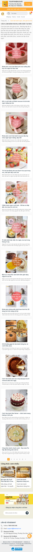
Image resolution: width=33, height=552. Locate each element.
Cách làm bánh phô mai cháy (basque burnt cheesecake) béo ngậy (15, 379)
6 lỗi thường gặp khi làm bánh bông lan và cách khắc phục (15, 345)
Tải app (28, 4)
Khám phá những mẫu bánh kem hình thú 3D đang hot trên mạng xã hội (15, 310)
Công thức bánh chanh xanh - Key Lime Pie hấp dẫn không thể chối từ (15, 449)
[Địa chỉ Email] (16, 513)
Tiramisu (14, 16)
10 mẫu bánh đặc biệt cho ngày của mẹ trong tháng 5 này (16, 241)
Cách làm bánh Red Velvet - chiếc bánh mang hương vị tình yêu (16, 414)
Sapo (22, 545)
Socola (23, 16)
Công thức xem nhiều (10, 464)
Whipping (8, 16)
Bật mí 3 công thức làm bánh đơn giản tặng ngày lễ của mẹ (15, 275)
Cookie (18, 16)
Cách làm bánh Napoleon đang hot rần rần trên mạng (23, 480)
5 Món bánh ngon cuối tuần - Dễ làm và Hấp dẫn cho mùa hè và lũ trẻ (15, 206)
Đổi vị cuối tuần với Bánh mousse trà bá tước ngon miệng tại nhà (16, 102)
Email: (12, 528)
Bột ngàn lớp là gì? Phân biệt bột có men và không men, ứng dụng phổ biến (7, 480)
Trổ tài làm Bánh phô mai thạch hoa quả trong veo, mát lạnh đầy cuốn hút (16, 171)
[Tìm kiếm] (9, 13)
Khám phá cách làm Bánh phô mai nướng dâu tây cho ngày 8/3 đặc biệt (16, 67)
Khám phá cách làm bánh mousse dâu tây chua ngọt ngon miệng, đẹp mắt (15, 136)
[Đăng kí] (27, 513)
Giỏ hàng (30, 13)
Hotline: (10, 525)
